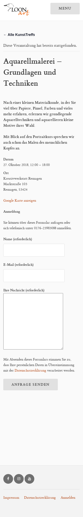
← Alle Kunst (19, 35)
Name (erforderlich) (34, 244)
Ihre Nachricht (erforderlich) (33, 319)
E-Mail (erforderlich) (34, 270)
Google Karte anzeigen (19, 201)
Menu (65, 8)
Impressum (11, 498)
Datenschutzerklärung (30, 370)
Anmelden (68, 498)
